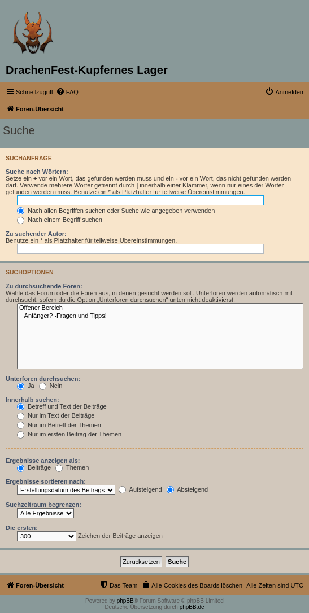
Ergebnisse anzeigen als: (43, 460)
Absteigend (187, 489)
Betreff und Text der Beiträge (62, 406)
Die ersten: (22, 527)
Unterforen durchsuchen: (43, 378)
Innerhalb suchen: (32, 399)
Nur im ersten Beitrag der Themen (69, 434)
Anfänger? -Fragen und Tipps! (160, 316)
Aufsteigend (140, 489)
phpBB (125, 601)
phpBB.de (192, 607)
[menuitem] (67, 92)
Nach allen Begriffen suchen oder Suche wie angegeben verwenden (116, 210)
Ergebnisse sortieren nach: (46, 481)
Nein (51, 385)
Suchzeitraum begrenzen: (43, 504)
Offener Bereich (160, 308)
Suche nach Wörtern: (37, 171)
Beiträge (34, 467)
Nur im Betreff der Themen (59, 425)
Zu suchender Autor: (36, 233)
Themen (72, 467)
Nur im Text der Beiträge (55, 415)
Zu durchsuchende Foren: (44, 286)
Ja (25, 385)
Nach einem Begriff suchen (59, 219)
